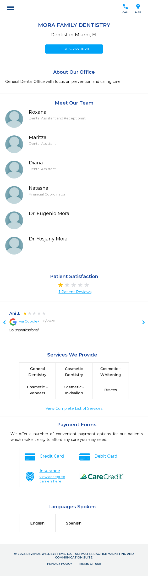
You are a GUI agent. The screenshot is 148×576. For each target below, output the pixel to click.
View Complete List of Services (74, 408)
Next (4, 322)
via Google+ (29, 321)
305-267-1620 (74, 48)
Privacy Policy (59, 564)
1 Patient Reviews (75, 292)
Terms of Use (89, 564)
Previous (143, 322)
